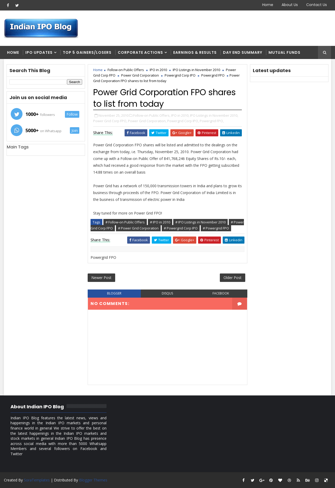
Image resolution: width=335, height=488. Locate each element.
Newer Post (101, 277)
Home (267, 4)
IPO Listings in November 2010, (214, 115)
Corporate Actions (140, 52)
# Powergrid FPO (216, 228)
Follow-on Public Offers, (151, 115)
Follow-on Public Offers (126, 69)
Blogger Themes (93, 480)
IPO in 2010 (158, 69)
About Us (290, 4)
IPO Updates (39, 52)
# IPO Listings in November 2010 (200, 222)
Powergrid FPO (213, 75)
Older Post (233, 277)
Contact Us (316, 4)
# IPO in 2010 (160, 222)
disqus (167, 293)
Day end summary (242, 52)
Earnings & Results (195, 52)
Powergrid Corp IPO (180, 75)
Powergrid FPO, (212, 121)
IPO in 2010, (180, 115)
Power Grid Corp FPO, (110, 121)
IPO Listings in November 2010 (196, 69)
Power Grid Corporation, (147, 121)
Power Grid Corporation (140, 75)
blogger (114, 293)
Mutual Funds (284, 52)
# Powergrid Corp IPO (181, 228)
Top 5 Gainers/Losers (87, 52)
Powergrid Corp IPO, (183, 121)
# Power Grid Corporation (138, 228)
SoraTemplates (37, 480)
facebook (221, 293)
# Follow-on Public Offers (125, 222)
